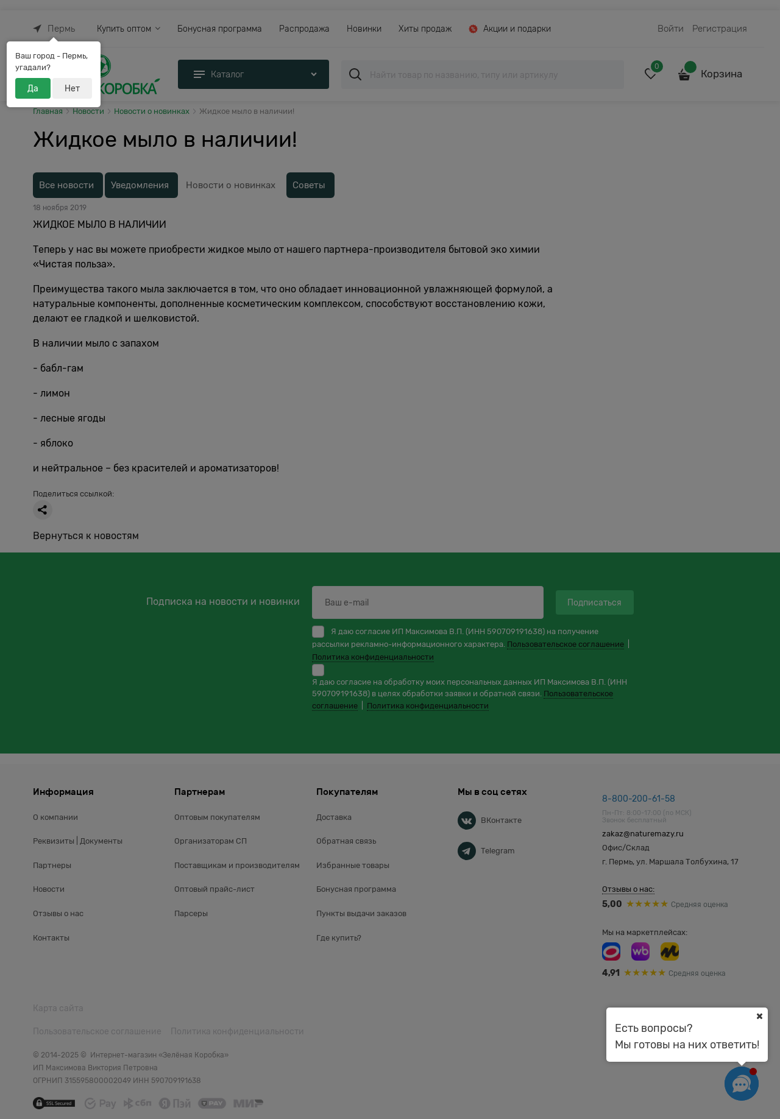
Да (32, 88)
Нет (72, 88)
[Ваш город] (759, 1016)
